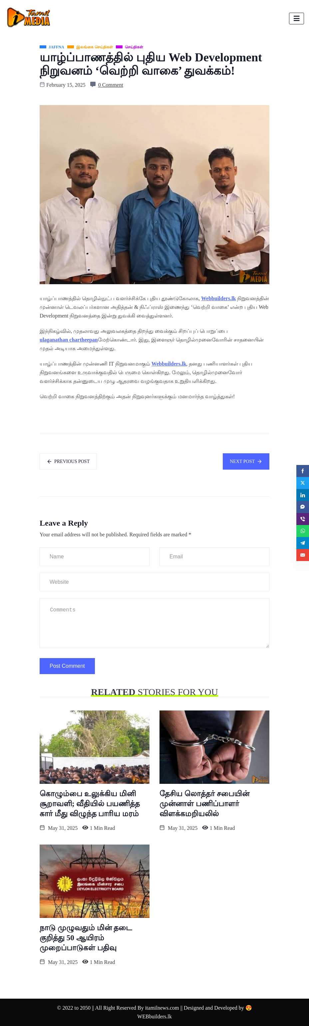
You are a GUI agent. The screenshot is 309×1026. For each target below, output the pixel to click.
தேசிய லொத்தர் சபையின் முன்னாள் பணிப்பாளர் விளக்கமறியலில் (204, 804)
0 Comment (110, 85)
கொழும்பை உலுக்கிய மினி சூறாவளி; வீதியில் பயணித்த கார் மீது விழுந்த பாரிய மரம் (90, 804)
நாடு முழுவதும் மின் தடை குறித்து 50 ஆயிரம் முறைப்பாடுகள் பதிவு (86, 938)
